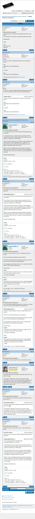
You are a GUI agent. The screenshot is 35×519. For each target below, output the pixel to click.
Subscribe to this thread (8, 499)
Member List (19, 10)
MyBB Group (16, 509)
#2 (33, 52)
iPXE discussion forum (7, 16)
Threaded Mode (25, 23)
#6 (33, 243)
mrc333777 (6, 27)
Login (11, 13)
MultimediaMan (5, 121)
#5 (33, 181)
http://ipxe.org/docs (21, 77)
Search (13, 10)
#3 (33, 82)
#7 (33, 296)
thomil (29, 25)
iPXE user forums (17, 16)
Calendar (27, 10)
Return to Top (16, 505)
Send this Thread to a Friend (9, 497)
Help (32, 10)
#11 (33, 419)
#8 (33, 351)
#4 (33, 122)
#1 (33, 25)
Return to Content (23, 505)
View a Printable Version (8, 495)
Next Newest (5, 489)
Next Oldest (6, 488)
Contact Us (5, 505)
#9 (33, 365)
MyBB (8, 509)
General (24, 16)
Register (15, 13)
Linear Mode (31, 23)
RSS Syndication (9, 506)
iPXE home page (11, 505)
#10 (33, 389)
